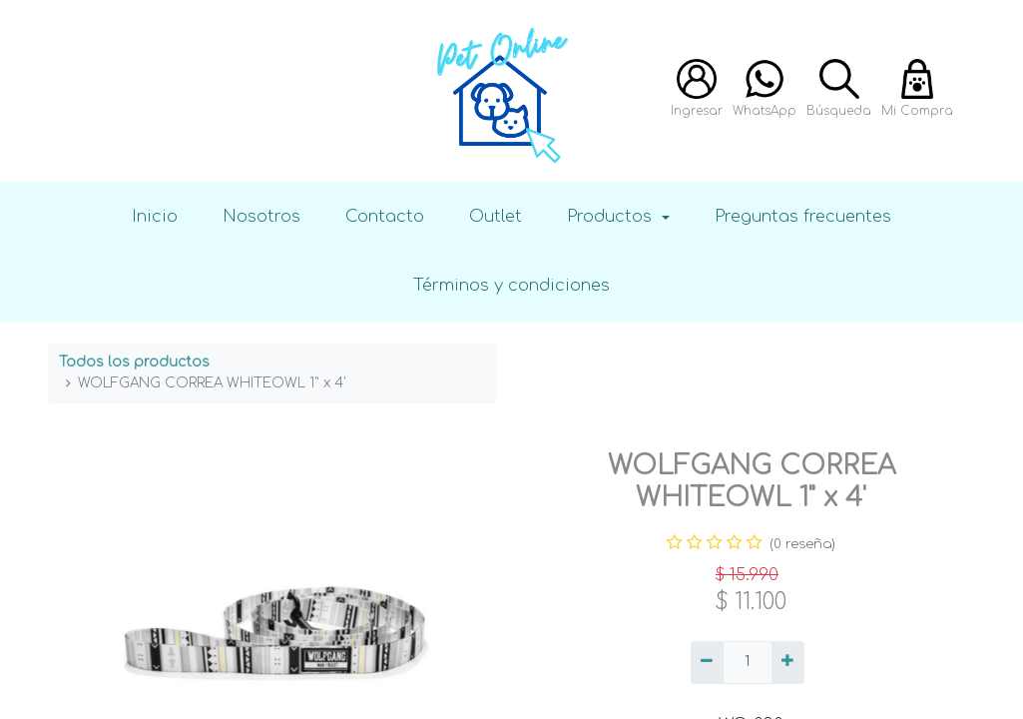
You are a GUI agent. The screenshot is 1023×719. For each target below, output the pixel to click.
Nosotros (261, 216)
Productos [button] (612, 216)
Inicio (155, 216)
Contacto (384, 216)
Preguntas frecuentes (803, 216)
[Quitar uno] (707, 663)
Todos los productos (134, 362)
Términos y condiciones (511, 285)
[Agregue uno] (787, 663)
